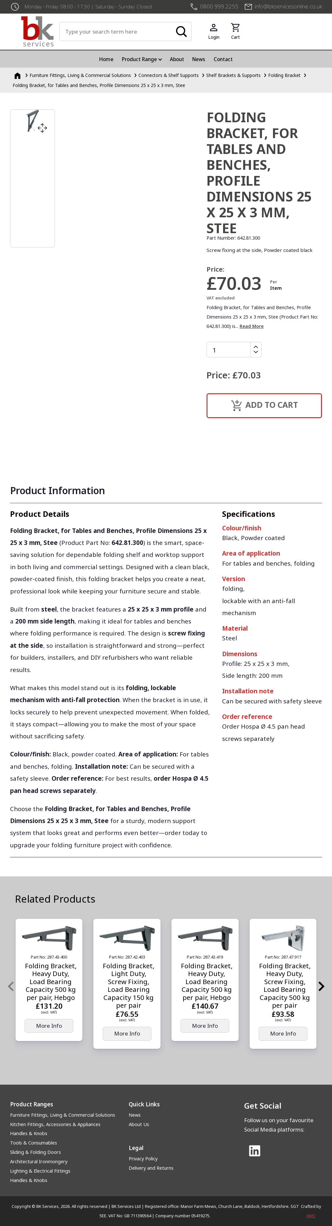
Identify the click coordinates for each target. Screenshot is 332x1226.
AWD (310, 1216)
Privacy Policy (143, 1158)
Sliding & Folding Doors (35, 1152)
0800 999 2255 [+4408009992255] (219, 6)
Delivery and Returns (151, 1168)
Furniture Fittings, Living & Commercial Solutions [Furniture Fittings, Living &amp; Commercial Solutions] (80, 75)
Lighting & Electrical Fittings (40, 1171)
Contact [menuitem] (223, 59)
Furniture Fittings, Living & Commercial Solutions (62, 1115)
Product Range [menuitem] (139, 59)
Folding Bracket (284, 75)
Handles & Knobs (28, 1133)
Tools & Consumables (33, 1143)
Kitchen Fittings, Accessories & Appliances (55, 1124)
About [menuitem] (177, 59)
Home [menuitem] (106, 59)
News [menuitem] (198, 59)
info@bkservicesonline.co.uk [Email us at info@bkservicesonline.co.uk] (288, 6)
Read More (252, 326)
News (135, 1115)
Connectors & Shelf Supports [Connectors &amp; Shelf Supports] (168, 75)
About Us (139, 1124)
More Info (49, 1025)
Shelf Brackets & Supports (233, 75)
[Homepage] (18, 75)
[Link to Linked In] (255, 1151)
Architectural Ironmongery (38, 1161)
